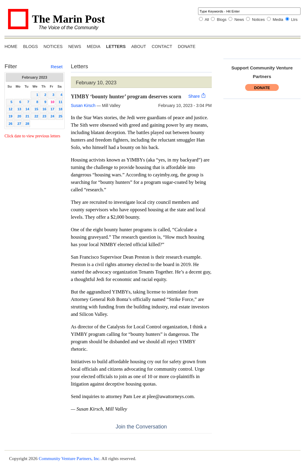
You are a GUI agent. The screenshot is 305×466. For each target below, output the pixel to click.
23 (44, 116)
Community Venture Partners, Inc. (70, 458)
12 (11, 109)
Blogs (221, 19)
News (239, 19)
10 (53, 102)
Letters (116, 46)
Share (197, 96)
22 (36, 116)
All (207, 19)
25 (61, 116)
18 (61, 109)
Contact (162, 46)
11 (61, 102)
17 (53, 109)
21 (27, 116)
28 (27, 123)
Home (10, 46)
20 (19, 116)
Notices (258, 19)
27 (19, 123)
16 (44, 109)
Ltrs (294, 19)
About (138, 46)
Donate (186, 46)
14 (27, 109)
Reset (57, 66)
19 (11, 116)
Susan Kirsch (83, 105)
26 (11, 123)
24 (53, 116)
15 (36, 109)
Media (278, 19)
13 (19, 109)
